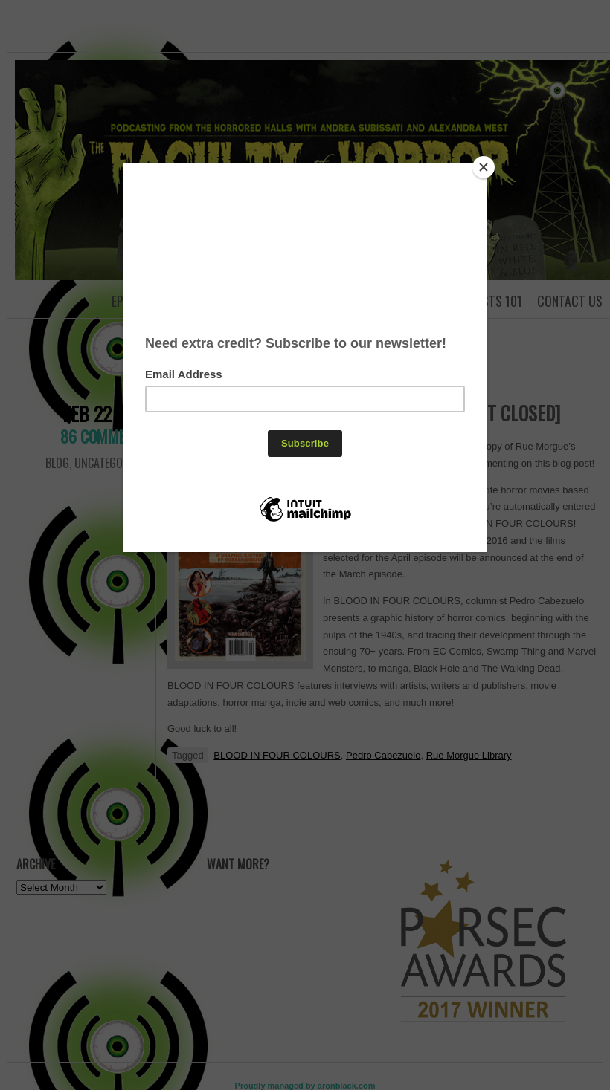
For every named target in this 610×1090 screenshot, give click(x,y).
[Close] (483, 167)
